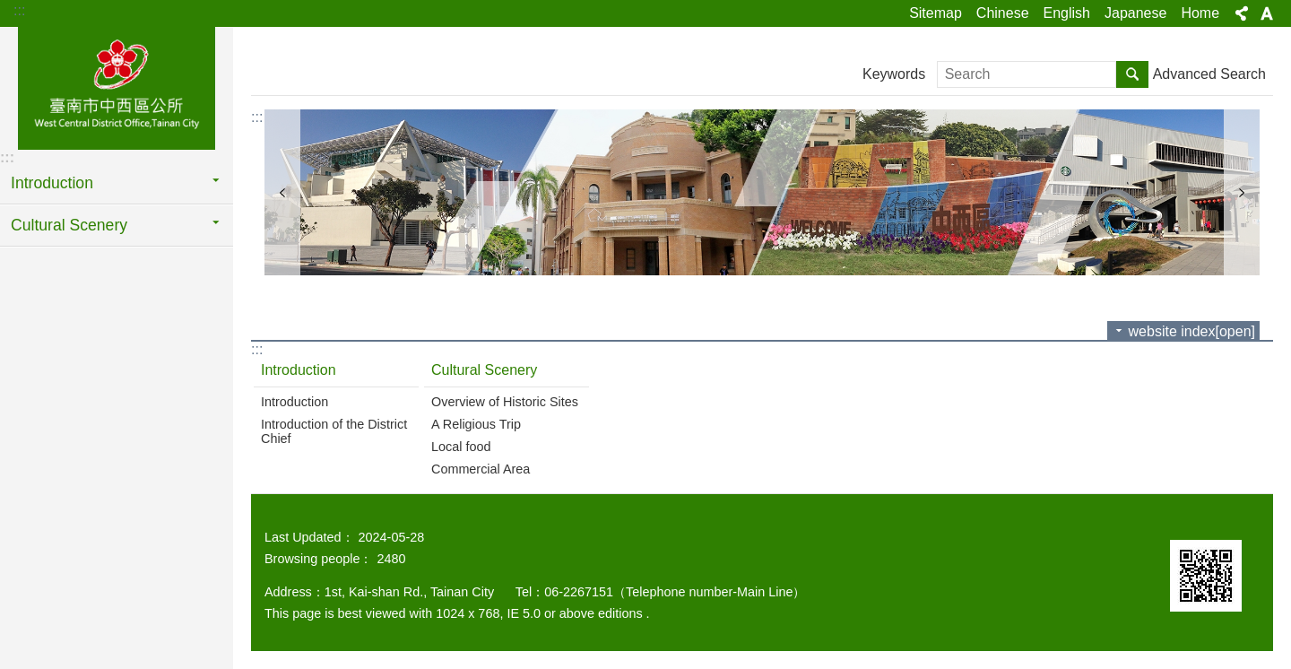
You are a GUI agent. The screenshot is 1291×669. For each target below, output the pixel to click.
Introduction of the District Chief (334, 431)
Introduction (52, 183)
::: (19, 10)
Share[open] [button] (1241, 13)
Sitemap (935, 13)
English (1067, 13)
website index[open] (1192, 331)
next (1242, 192)
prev (282, 192)
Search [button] (1132, 74)
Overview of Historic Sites (504, 402)
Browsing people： (318, 559)
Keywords (893, 74)
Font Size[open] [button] (1267, 13)
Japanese (1135, 13)
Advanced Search (1209, 74)
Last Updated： (309, 537)
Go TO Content (9, 9)
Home (1200, 13)
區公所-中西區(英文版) (116, 87)
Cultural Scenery (69, 225)
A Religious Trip (476, 424)
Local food (460, 446)
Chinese (1002, 13)
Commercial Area (480, 469)
